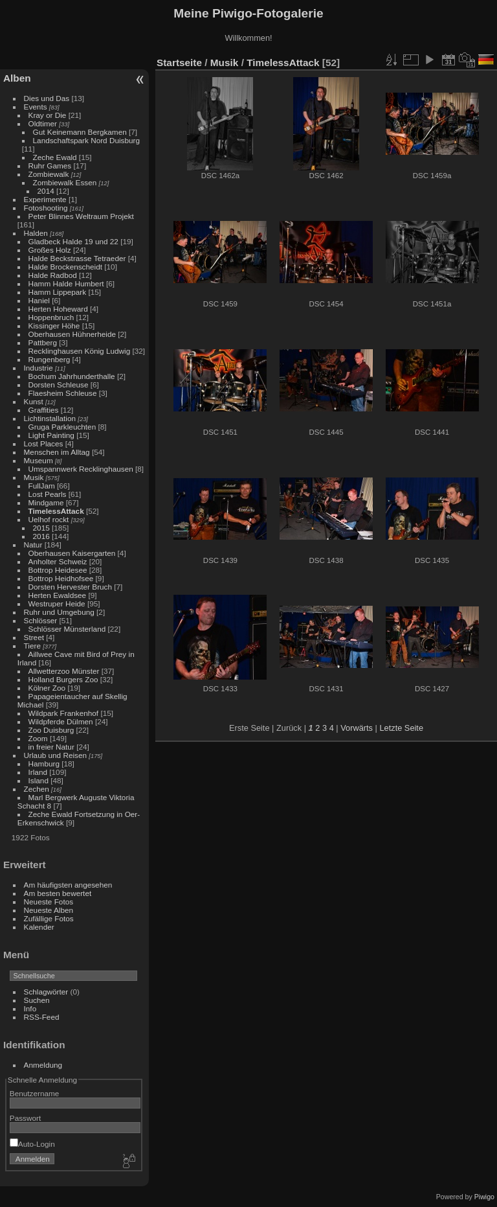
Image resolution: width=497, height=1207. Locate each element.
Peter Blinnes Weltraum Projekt (81, 216)
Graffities (43, 410)
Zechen (36, 789)
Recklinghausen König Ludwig (79, 351)
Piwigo (484, 1197)
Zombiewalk (48, 174)
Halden (36, 233)
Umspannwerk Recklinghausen (80, 469)
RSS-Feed (42, 1017)
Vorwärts (356, 728)
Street (34, 637)
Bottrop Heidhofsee (61, 578)
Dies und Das (47, 98)
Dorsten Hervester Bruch (70, 586)
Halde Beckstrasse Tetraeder (77, 258)
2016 (41, 536)
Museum (38, 460)
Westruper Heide (56, 603)
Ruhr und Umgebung (59, 612)
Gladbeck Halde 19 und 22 (73, 241)
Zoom (38, 738)
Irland (37, 772)
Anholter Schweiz (57, 561)
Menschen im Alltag (57, 452)
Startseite (179, 62)
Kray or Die (47, 115)
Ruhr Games (50, 165)
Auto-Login (32, 1144)
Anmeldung (43, 1065)
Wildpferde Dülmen (60, 721)
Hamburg (44, 763)
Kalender (39, 927)
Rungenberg (49, 359)
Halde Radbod (52, 275)
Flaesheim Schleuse (62, 393)
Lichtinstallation (50, 418)
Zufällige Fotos (49, 918)
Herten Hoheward (58, 309)
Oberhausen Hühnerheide (72, 334)
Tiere (32, 645)
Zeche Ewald (55, 157)
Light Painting (51, 435)
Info (30, 1008)
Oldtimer (42, 123)
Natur (33, 544)
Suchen (37, 1000)
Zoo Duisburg (51, 730)
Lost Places (43, 443)
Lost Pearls (47, 494)
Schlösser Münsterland (67, 629)
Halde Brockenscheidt (65, 266)
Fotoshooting (46, 207)
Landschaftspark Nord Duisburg (86, 140)
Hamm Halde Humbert (66, 283)
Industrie (38, 367)
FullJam (41, 485)
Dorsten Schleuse (58, 384)
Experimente (45, 199)
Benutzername (35, 1093)
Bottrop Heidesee (57, 570)
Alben (17, 78)
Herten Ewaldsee (57, 595)
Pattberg (42, 342)
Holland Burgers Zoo (63, 679)
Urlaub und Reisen (55, 755)
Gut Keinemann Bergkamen (80, 132)
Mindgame (46, 502)
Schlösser (41, 620)
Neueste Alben (49, 910)
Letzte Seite (401, 728)
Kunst (33, 401)
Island (38, 780)
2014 (46, 191)
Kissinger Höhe (54, 325)
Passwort (25, 1118)
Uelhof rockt (48, 519)
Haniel (39, 300)
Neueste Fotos (49, 901)
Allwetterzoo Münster (64, 671)
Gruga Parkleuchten (62, 426)
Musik (34, 477)
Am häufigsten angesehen (68, 884)
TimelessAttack (56, 511)
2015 (41, 527)
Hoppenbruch (51, 317)
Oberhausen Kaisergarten (72, 553)
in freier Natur (51, 746)
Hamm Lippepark (57, 292)
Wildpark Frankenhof (63, 713)
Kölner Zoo (47, 688)
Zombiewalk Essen (65, 182)
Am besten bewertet (58, 893)
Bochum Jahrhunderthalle (71, 376)
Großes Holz (49, 250)
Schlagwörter (46, 991)
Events (35, 106)
